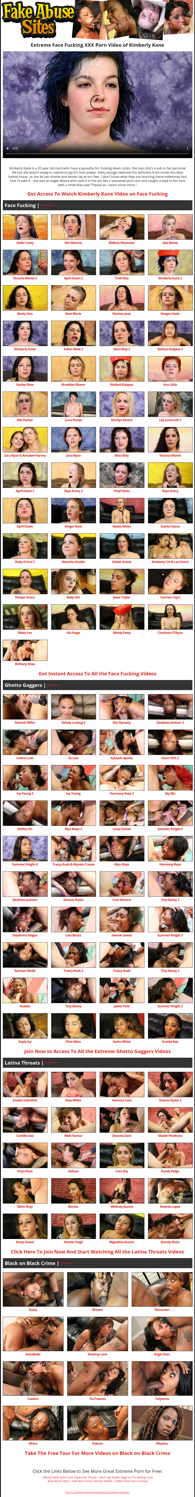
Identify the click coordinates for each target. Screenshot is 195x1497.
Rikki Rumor (73, 1135)
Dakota (97, 1443)
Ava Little (170, 384)
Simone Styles (73, 900)
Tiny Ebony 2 (170, 970)
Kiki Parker (25, 420)
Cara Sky (121, 1171)
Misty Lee (25, 632)
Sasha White (122, 1041)
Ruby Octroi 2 (25, 562)
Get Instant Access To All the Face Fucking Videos (97, 673)
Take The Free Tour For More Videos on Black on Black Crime (97, 1453)
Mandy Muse (170, 1242)
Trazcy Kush (121, 970)
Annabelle (33, 1354)
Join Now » (47, 205)
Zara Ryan (73, 455)
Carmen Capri (170, 597)
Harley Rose (25, 384)
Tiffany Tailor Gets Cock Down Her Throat (69, 1477)
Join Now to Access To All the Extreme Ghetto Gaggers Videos (97, 1051)
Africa (33, 1443)
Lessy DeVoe (122, 829)
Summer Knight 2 (170, 1006)
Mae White (73, 1100)
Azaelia (25, 1006)
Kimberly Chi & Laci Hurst (170, 562)
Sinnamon (161, 1309)
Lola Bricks (73, 935)
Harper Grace (25, 597)
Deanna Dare (121, 1135)
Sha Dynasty (122, 722)
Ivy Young (73, 793)
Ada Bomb (170, 243)
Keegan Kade (170, 313)
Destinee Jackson (25, 900)
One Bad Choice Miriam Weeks (92, 1481)
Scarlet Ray (170, 1041)
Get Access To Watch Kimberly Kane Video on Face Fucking (97, 193)
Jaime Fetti (121, 1006)
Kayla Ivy (24, 1041)
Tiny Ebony (73, 1006)
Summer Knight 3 (170, 935)
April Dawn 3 (73, 278)
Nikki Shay (25, 1206)
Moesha (162, 1443)
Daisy (33, 1309)
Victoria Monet (170, 455)
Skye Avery (170, 491)
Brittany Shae (25, 664)
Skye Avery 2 (73, 491)
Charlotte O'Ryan (170, 632)
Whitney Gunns (122, 1206)
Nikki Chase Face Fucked (131, 1481)
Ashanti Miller (25, 722)
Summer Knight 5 (170, 829)
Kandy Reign (170, 1171)
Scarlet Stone (170, 526)
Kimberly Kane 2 (170, 278)
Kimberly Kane (24, 349)
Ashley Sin (25, 829)
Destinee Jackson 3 (170, 722)
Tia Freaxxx (97, 1398)
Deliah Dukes (121, 562)
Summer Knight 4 (25, 864)
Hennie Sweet (122, 935)
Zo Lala (73, 758)
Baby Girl (73, 597)
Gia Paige (73, 632)
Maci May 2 (122, 349)
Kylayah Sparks (122, 758)
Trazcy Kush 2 (73, 970)
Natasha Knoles (73, 562)
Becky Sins (25, 313)
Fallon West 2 (73, 349)
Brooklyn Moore (73, 384)
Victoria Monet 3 (25, 278)
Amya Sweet (25, 1242)
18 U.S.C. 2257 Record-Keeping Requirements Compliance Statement (97, 1492)
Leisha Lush (24, 758)
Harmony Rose (170, 864)
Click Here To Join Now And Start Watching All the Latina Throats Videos (97, 1251)
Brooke (97, 1309)
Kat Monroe (73, 243)
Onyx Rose (24, 1171)
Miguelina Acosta (121, 1242)
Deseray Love (97, 1354)
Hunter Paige (73, 1242)
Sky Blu (170, 793)
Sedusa (73, 1171)
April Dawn (25, 526)
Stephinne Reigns (25, 935)
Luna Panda (73, 420)
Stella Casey (25, 243)
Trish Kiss (121, 278)
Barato (73, 1206)
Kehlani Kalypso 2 (170, 349)
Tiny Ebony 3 (170, 900)
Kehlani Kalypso (121, 384)
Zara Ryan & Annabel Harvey (25, 455)
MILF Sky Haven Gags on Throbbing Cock (126, 1477)
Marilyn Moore (121, 420)
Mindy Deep (121, 632)
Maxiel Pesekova (170, 1135)
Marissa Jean (122, 313)
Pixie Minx (73, 1041)
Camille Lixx (25, 1135)
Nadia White (122, 526)
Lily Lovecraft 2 (170, 420)
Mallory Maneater (121, 243)
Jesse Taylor (121, 597)
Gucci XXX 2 (170, 758)
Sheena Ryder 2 (170, 1100)
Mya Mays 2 (73, 829)
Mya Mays (121, 864)
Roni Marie (73, 313)
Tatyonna (162, 1398)
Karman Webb (25, 970)
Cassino (33, 1398)
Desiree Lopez (170, 1206)
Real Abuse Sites (58, 1481)
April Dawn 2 (25, 491)
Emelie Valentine (25, 1100)
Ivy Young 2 (25, 793)
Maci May (122, 455)
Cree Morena (121, 900)
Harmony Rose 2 (122, 793)
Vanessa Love (122, 1100)
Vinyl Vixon (122, 491)
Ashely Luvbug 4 (73, 722)
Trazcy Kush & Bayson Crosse (73, 864)
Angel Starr (162, 1354)
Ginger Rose (73, 526)
